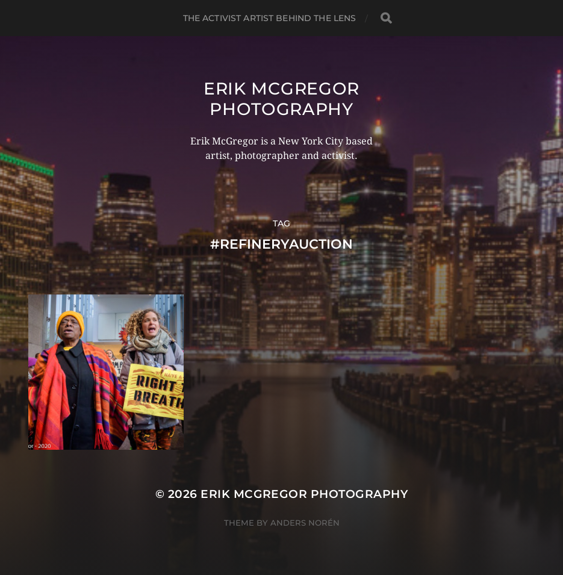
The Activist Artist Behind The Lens (269, 18)
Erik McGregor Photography (281, 98)
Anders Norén (305, 522)
